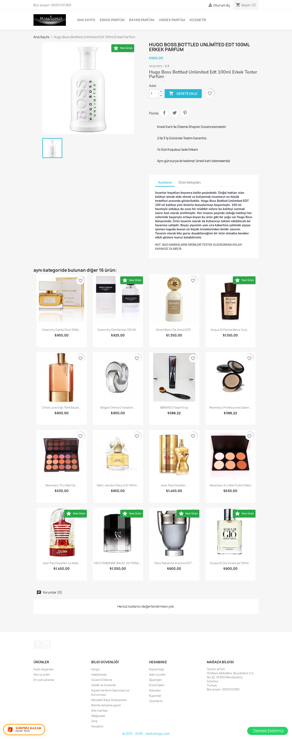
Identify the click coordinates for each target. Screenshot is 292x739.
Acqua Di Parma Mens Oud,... (230, 330)
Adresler (155, 690)
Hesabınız (158, 662)
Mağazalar (98, 716)
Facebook (38, 645)
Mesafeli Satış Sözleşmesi (109, 700)
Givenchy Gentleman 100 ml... (118, 330)
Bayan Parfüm (141, 20)
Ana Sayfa (86, 20)
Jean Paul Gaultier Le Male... (61, 563)
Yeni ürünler (41, 674)
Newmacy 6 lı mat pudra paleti (230, 485)
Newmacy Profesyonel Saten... (230, 407)
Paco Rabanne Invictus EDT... (174, 563)
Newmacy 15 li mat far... (61, 485)
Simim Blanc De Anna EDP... (174, 330)
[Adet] (154, 93)
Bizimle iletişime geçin (106, 705)
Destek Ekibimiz (268, 731)
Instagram (47, 645)
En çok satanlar (44, 680)
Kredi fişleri (156, 685)
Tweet (175, 113)
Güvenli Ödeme (101, 680)
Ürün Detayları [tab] (189, 182)
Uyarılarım (156, 701)
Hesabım (97, 726)
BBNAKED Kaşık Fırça (174, 407)
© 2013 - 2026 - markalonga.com (146, 733)
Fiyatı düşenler (43, 669)
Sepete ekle (183, 93)
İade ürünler (157, 674)
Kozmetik (198, 20)
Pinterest (185, 113)
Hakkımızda (98, 674)
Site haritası (99, 710)
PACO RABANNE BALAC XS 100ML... (118, 563)
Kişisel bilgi (156, 669)
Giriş (94, 721)
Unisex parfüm (172, 20)
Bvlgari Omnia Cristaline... (117, 407)
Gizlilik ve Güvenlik (103, 685)
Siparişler (155, 680)
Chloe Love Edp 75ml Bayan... (62, 407)
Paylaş (164, 113)
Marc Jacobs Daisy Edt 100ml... (118, 485)
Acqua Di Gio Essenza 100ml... (230, 563)
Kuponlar (155, 696)
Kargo (95, 669)
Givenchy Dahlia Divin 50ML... (61, 330)
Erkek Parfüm (112, 20)
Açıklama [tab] (165, 182)
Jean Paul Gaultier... (174, 485)
